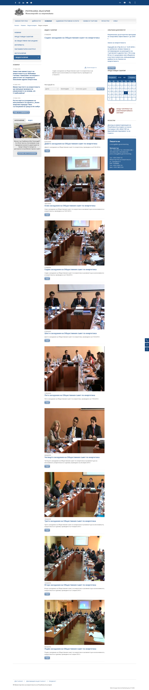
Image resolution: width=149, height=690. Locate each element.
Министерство (21, 21)
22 (130, 93)
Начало (16, 25)
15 (130, 90)
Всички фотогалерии (27, 153)
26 (118, 96)
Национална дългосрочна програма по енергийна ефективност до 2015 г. (122, 37)
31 (110, 99)
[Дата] (51, 89)
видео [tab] (30, 120)
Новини (48, 21)
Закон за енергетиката (117, 43)
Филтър (100, 89)
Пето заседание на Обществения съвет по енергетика (69, 395)
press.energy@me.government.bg (120, 154)
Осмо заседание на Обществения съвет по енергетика (69, 205)
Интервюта (19, 45)
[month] (125, 77)
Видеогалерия (32, 25)
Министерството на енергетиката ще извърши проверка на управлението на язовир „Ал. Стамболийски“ (26, 90)
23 (134, 93)
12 (118, 90)
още (47, 151)
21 (126, 93)
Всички (112, 68)
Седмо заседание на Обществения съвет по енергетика (70, 269)
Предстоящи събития (24, 37)
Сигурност (52, 681)
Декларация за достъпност (36, 681)
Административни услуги (67, 21)
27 (122, 96)
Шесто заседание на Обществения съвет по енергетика (70, 333)
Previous (15, 131)
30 (134, 96)
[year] (119, 77)
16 (134, 90)
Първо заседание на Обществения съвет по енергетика (70, 649)
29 (130, 96)
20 (122, 93)
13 (122, 90)
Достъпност (18, 681)
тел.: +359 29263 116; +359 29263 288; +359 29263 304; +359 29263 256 (121, 151)
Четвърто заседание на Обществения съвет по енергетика (72, 457)
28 (126, 96)
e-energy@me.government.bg (119, 144)
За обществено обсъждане (26, 41)
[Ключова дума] (85, 89)
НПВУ (115, 21)
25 (114, 96)
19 (118, 93)
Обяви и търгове (90, 21)
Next (38, 131)
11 (114, 90)
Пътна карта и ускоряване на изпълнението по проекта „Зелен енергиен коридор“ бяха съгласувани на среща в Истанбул (26, 104)
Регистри (105, 21)
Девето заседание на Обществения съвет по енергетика (70, 143)
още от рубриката (21, 112)
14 (126, 90)
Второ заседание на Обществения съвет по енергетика (70, 585)
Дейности (36, 21)
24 (110, 96)
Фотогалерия (20, 53)
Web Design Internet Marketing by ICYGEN (122, 688)
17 (110, 93)
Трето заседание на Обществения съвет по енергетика (70, 521)
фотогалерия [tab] (19, 120)
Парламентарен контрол (25, 49)
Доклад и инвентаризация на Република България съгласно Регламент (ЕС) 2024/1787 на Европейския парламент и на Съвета (119, 129)
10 (110, 90)
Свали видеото (91, 67)
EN (120, 3)
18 (114, 93)
